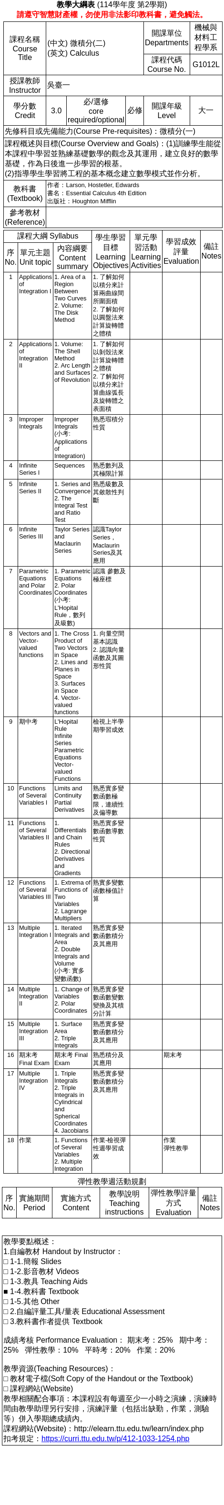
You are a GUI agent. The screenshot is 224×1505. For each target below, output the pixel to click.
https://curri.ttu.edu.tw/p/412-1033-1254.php (115, 1439)
